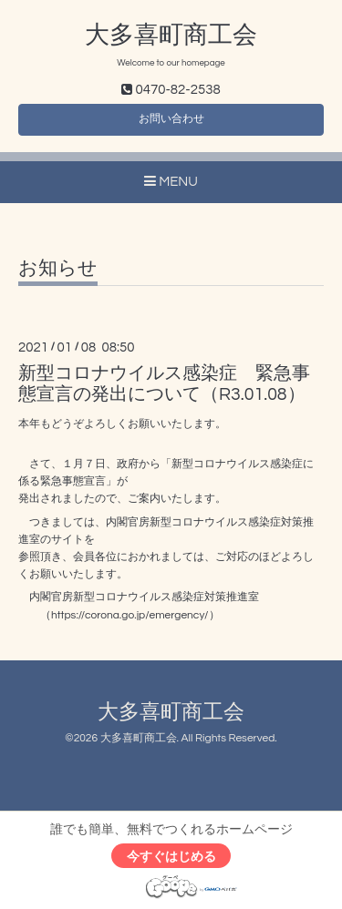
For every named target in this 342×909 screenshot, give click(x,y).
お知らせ (58, 268)
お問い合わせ (171, 119)
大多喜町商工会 (171, 35)
